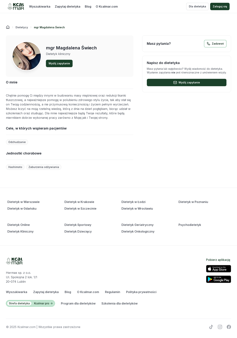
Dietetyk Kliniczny (20, 231)
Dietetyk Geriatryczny (137, 225)
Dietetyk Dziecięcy (78, 231)
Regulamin (112, 292)
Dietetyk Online (18, 225)
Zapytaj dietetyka (67, 6)
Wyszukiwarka (39, 6)
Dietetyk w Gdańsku (21, 208)
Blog (88, 6)
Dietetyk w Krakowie (79, 202)
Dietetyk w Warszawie (23, 202)
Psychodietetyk (189, 225)
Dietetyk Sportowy (77, 225)
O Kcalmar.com (107, 6)
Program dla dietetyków (78, 303)
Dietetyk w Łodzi (133, 202)
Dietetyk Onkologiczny (137, 231)
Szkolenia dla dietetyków (119, 303)
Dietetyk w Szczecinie (80, 208)
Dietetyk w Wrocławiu (137, 208)
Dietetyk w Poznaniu (193, 202)
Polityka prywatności (141, 292)
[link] (49, 27)
